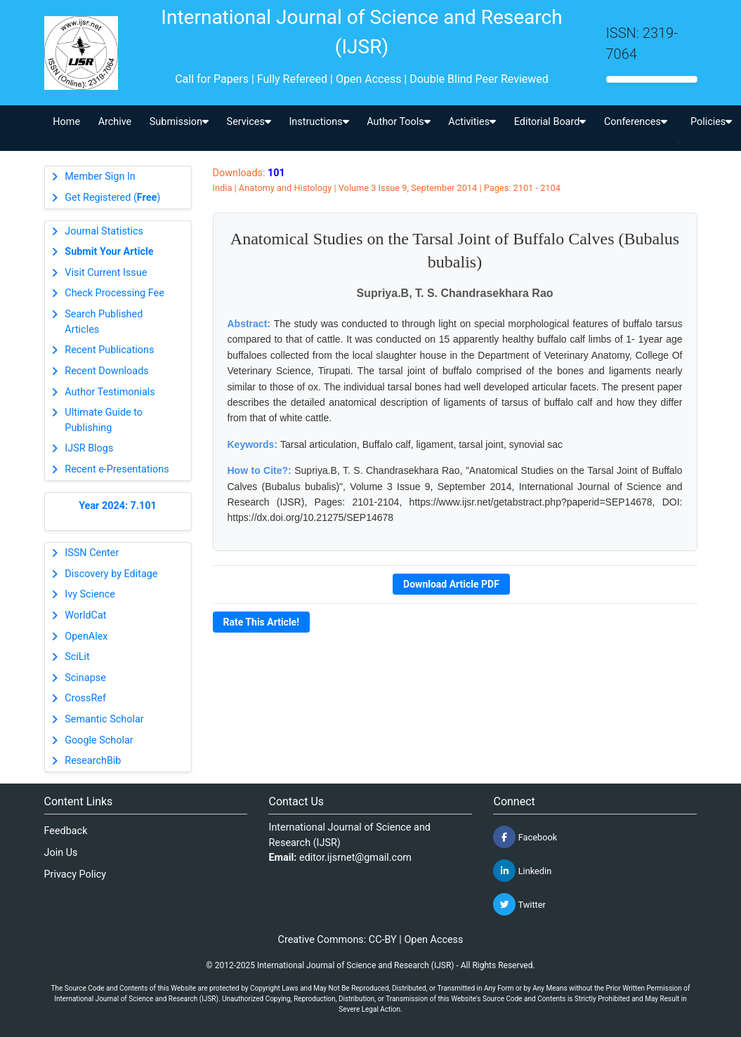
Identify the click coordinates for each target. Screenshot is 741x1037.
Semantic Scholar (104, 719)
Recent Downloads (106, 371)
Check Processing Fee (114, 293)
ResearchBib (93, 761)
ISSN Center (92, 553)
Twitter (519, 904)
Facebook (525, 837)
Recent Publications (109, 350)
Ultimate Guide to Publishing (104, 420)
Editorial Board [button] (550, 122)
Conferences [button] (635, 122)
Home (66, 122)
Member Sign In (100, 177)
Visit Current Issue (106, 273)
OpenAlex (86, 636)
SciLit (77, 657)
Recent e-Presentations (117, 469)
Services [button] (249, 122)
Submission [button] (179, 122)
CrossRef (85, 698)
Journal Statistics (104, 231)
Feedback (66, 831)
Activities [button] (472, 122)
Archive (115, 122)
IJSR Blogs (89, 448)
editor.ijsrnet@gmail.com (355, 858)
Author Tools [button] (398, 122)
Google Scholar (99, 740)
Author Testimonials (110, 392)
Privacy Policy (75, 874)
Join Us (61, 853)
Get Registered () (112, 198)
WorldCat (85, 615)
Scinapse (85, 678)
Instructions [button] (318, 122)
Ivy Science (90, 594)
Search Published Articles (104, 322)
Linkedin (522, 870)
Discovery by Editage (111, 574)
